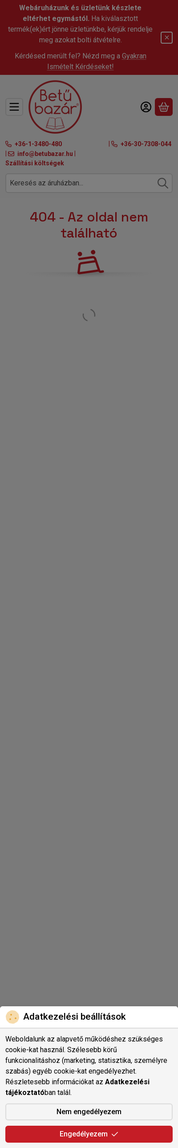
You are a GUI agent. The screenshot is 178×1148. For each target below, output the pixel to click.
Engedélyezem (89, 1134)
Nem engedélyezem (89, 1111)
